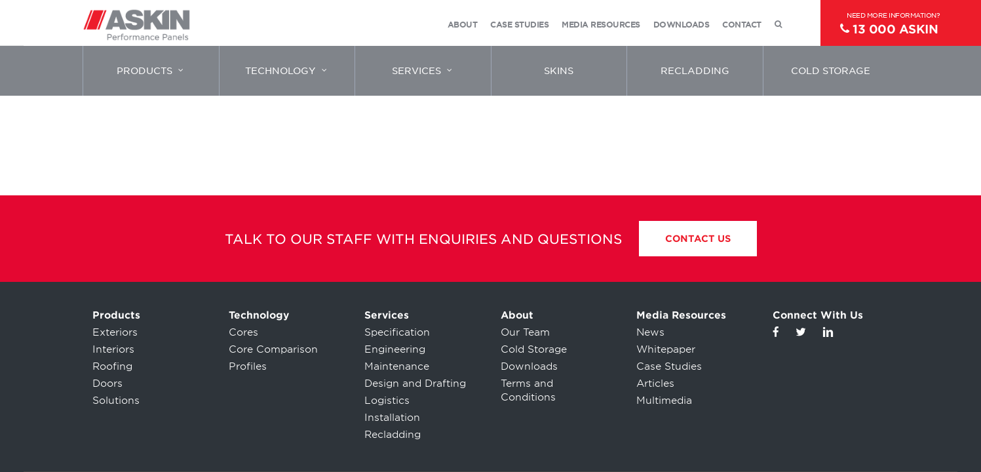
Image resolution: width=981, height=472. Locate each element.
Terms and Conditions (528, 390)
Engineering (394, 349)
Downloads (529, 366)
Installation (392, 417)
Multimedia (664, 400)
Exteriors (115, 332)
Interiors (113, 349)
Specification (397, 332)
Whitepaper (665, 349)
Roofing (112, 366)
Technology (259, 315)
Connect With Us (818, 315)
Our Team (525, 332)
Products (116, 315)
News (650, 332)
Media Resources (681, 315)
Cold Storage (534, 349)
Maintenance (396, 366)
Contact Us (698, 238)
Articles (655, 383)
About (517, 315)
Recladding (392, 435)
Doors (107, 383)
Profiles (248, 366)
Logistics (387, 400)
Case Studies (669, 366)
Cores (243, 332)
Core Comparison (273, 349)
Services (386, 315)
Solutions (116, 400)
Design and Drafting (415, 383)
